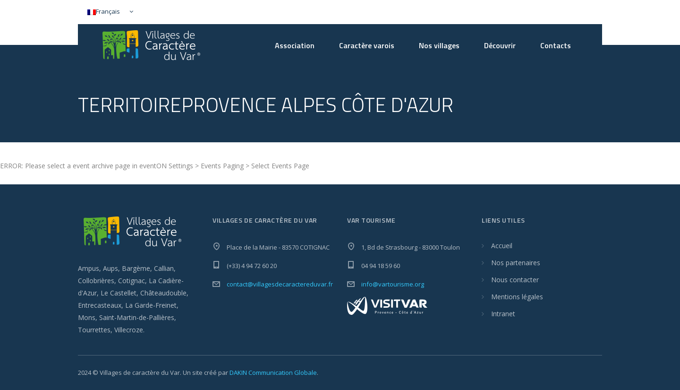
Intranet (503, 313)
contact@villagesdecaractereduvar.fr (280, 284)
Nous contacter (515, 279)
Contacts (555, 45)
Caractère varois (366, 45)
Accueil (501, 245)
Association (294, 45)
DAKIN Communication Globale (273, 372)
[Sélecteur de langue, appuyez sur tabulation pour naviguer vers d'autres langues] (108, 12)
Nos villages (439, 45)
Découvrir (500, 45)
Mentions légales (517, 296)
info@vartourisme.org (392, 284)
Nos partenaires (515, 262)
